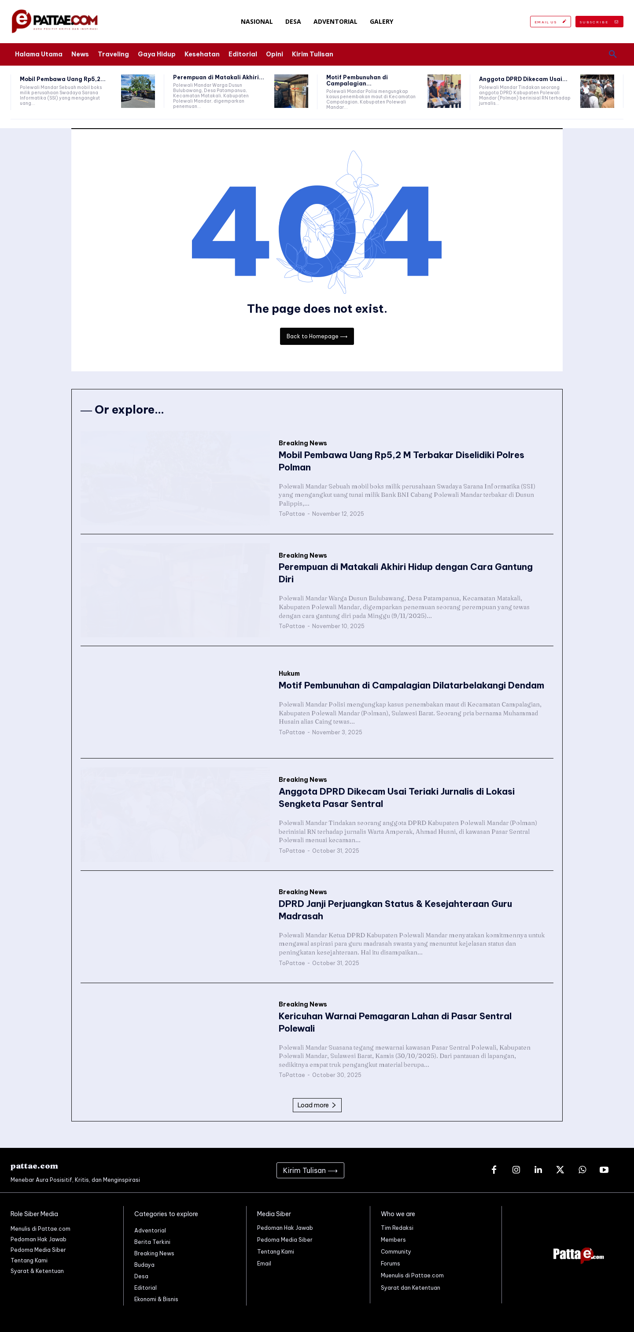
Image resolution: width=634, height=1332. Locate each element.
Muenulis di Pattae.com (412, 1275)
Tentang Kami (275, 1251)
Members (393, 1239)
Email (264, 1263)
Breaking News (303, 443)
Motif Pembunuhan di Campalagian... (357, 80)
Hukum (289, 673)
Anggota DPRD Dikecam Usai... (523, 79)
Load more (317, 1105)
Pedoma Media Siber (285, 1239)
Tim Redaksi (397, 1228)
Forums (390, 1263)
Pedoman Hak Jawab (285, 1228)
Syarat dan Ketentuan (410, 1287)
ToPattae (292, 514)
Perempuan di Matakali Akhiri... (218, 77)
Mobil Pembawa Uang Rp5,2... (63, 79)
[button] (612, 54)
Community (396, 1251)
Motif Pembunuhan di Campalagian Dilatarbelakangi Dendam (411, 685)
